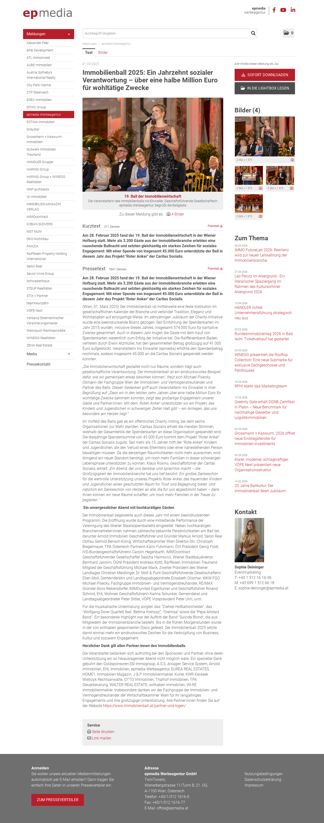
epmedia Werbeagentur (44, 114)
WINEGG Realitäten (41, 338)
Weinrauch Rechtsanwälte (46, 330)
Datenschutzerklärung (263, 779)
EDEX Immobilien (39, 100)
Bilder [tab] (103, 52)
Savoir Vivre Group (40, 274)
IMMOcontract (37, 217)
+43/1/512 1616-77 (168, 802)
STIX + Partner (37, 296)
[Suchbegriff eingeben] (170, 33)
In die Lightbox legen (265, 88)
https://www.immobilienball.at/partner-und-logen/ (144, 705)
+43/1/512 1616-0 (174, 796)
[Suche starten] (254, 33)
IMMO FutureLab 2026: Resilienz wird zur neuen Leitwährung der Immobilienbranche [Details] (262, 255)
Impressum (254, 785)
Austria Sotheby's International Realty (41, 75)
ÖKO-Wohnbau (37, 239)
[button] (288, 33)
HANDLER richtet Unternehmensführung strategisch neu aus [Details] (263, 312)
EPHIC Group (36, 107)
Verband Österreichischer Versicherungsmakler (45, 320)
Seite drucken (103, 731)
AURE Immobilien (39, 65)
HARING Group (38, 169)
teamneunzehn (38, 303)
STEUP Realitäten (39, 288)
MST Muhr (34, 231)
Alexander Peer (38, 43)
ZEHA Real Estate (39, 345)
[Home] (47, 14)
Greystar (33, 129)
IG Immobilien (37, 197)
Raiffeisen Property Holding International (47, 256)
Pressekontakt (38, 364)
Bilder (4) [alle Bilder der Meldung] (247, 110)
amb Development (40, 50)
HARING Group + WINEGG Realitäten (46, 179)
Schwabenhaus (38, 281)
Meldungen (48, 34)
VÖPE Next (35, 310)
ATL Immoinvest (38, 58)
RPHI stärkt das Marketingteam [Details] (261, 386)
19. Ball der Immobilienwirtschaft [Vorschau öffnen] (152, 196)
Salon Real (34, 266)
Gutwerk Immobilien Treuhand (41, 151)
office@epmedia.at (172, 808)
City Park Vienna (39, 85)
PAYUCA (33, 246)
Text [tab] (88, 52)
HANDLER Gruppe (40, 162)
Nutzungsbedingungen (264, 774)
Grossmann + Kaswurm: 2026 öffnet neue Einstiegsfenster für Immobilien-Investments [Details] (265, 438)
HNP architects (38, 189)
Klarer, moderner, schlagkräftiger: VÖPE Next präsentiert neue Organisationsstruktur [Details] (262, 464)
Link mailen (101, 738)
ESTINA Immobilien (41, 122)
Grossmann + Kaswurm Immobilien (44, 139)
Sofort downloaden (265, 75)
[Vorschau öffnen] (152, 145)
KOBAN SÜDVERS (40, 224)
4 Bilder (177, 214)
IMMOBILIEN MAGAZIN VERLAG (44, 206)
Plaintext (215, 226)
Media (48, 354)
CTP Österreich (37, 92)
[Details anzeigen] (292, 160)
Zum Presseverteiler (57, 800)
